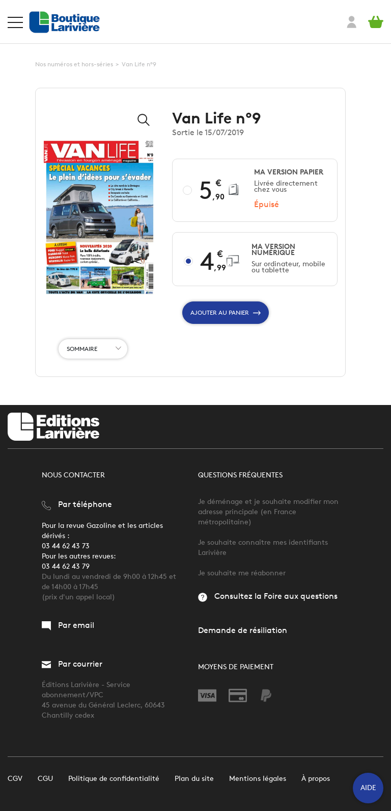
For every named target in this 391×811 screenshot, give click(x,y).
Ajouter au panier (225, 313)
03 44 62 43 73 (66, 546)
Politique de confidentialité (113, 778)
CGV (15, 778)
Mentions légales (257, 778)
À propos (315, 778)
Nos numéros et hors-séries (74, 64)
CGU (45, 778)
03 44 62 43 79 (66, 566)
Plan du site (194, 778)
